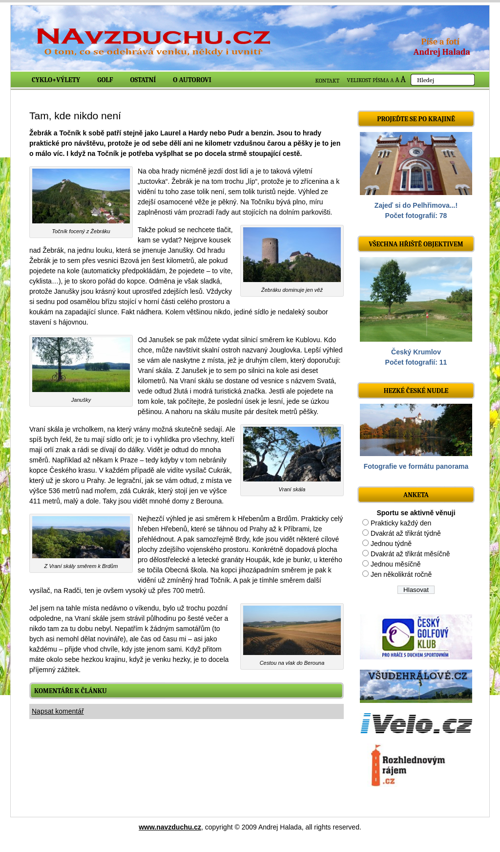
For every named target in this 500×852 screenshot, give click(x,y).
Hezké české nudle (416, 391)
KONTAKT (327, 80)
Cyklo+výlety (56, 80)
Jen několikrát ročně (401, 574)
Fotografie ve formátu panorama (416, 466)
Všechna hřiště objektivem (416, 244)
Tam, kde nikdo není (75, 115)
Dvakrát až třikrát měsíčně (410, 554)
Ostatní (143, 80)
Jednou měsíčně (396, 564)
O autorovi (192, 80)
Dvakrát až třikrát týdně (406, 533)
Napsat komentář (58, 711)
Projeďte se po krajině (416, 119)
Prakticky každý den (401, 523)
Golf (105, 80)
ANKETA (416, 495)
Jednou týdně (391, 543)
